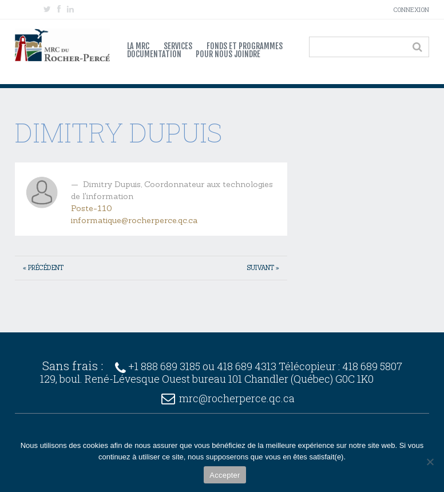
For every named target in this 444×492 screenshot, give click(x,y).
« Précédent (43, 268)
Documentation (154, 54)
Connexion (411, 9)
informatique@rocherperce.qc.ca (134, 220)
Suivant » (263, 268)
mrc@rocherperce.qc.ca (237, 398)
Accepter (224, 475)
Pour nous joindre (228, 54)
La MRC (138, 46)
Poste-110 (91, 208)
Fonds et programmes (245, 46)
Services (178, 46)
